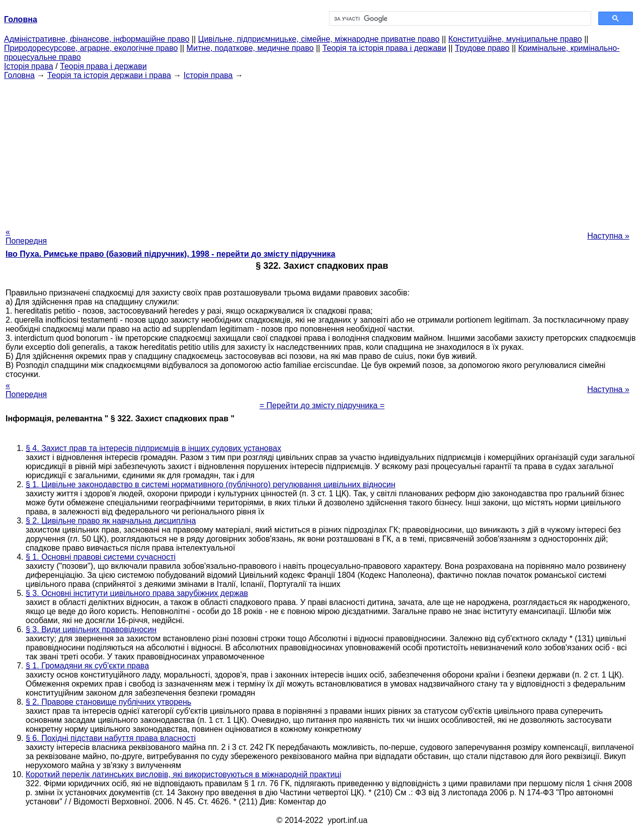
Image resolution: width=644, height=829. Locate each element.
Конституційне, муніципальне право (515, 39)
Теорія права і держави (103, 66)
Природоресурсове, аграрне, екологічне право (91, 48)
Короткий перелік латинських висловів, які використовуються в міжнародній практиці (183, 774)
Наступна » (608, 236)
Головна (19, 75)
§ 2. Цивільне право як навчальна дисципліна (111, 520)
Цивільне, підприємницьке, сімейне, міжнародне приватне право (319, 39)
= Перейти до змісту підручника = (322, 405)
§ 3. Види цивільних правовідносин (91, 629)
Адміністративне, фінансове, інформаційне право (96, 39)
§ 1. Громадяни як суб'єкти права (87, 665)
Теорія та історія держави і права (109, 75)
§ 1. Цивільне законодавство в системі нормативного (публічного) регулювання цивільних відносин (210, 484)
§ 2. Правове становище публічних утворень (108, 702)
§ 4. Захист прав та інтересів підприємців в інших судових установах (153, 448)
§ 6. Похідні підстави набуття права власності (111, 738)
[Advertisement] (322, 150)
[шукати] (459, 18)
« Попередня (26, 236)
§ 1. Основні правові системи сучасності (101, 557)
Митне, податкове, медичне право (250, 48)
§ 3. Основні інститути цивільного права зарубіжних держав (137, 593)
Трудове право (482, 48)
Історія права (28, 66)
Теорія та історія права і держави (384, 48)
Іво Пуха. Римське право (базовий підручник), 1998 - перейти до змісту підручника (170, 254)
